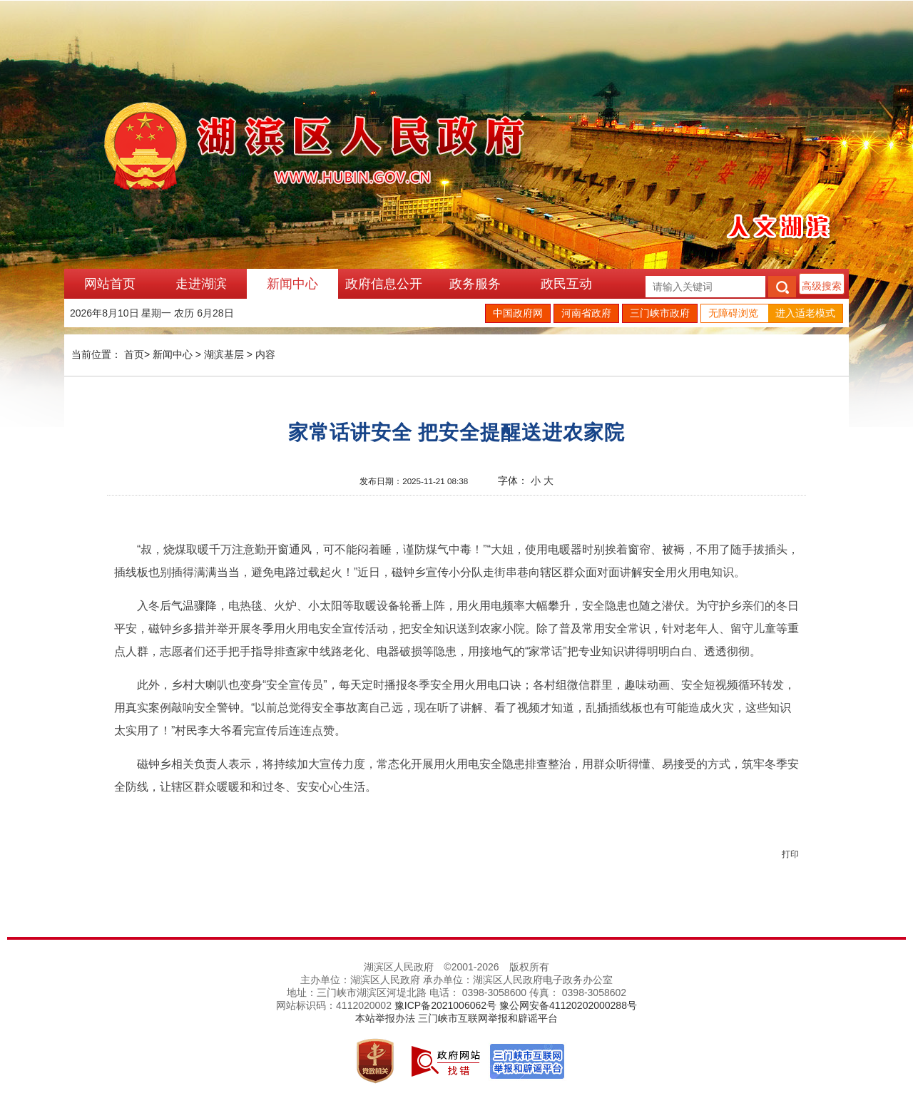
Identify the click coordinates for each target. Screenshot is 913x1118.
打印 (790, 854)
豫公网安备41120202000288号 (568, 1005)
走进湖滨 (201, 284)
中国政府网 (518, 313)
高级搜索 (822, 286)
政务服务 (475, 284)
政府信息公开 (383, 284)
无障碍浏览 (733, 313)
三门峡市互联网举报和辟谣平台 (488, 1018)
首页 (134, 354)
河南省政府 (586, 313)
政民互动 (566, 284)
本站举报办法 (385, 1018)
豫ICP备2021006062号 (445, 1005)
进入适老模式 (805, 313)
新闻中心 (292, 284)
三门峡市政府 (660, 313)
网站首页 (110, 284)
